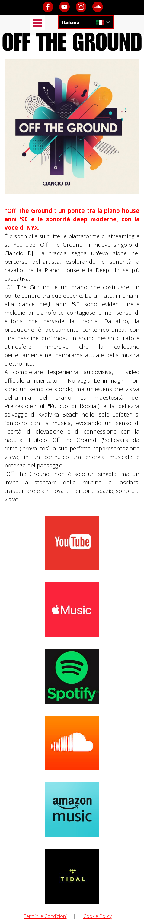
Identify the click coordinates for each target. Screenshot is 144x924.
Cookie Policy (97, 916)
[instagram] (81, 7)
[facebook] (48, 7)
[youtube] (64, 7)
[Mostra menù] (37, 22)
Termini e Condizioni (45, 916)
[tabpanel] (72, 355)
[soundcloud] (97, 7)
